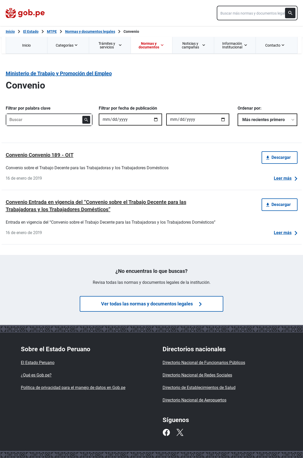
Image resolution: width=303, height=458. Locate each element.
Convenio (131, 31)
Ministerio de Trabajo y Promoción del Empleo (59, 73)
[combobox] (257, 13)
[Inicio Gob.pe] (10, 31)
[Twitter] (179, 432)
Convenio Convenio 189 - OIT (39, 155)
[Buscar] (290, 13)
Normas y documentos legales (90, 31)
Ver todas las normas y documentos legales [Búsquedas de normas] (151, 303)
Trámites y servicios (110, 45)
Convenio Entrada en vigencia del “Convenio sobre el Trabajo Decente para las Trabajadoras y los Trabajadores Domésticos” (96, 205)
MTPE (52, 31)
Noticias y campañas (194, 45)
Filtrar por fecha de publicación (128, 108)
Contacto (275, 45)
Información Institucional (234, 45)
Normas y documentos (151, 45)
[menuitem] (26, 45)
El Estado (31, 31)
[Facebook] (166, 432)
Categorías (67, 45)
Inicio (26, 45)
